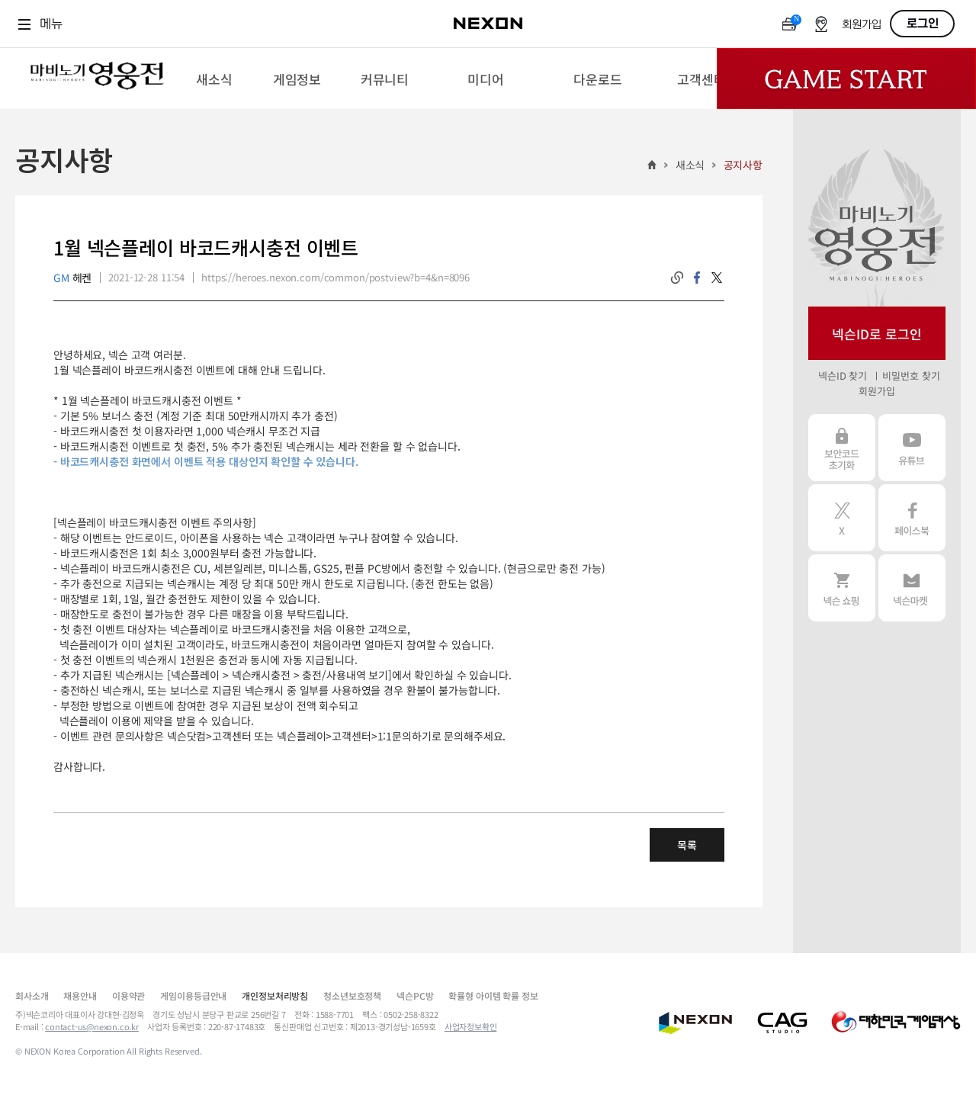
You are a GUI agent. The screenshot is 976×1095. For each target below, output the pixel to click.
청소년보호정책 (352, 995)
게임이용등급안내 (193, 995)
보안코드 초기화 (841, 447)
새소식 (690, 164)
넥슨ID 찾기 (842, 375)
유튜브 (912, 447)
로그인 (923, 24)
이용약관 (128, 995)
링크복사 (677, 277)
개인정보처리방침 (275, 995)
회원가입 (861, 24)
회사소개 (31, 995)
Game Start (846, 78)
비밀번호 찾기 (910, 375)
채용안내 (79, 995)
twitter (716, 277)
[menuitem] (213, 78)
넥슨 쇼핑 (841, 587)
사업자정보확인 (471, 1026)
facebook (697, 277)
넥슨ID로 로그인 (877, 333)
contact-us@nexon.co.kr (92, 1026)
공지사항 (743, 164)
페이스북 (912, 517)
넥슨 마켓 (912, 587)
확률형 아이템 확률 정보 (493, 995)
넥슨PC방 (414, 995)
